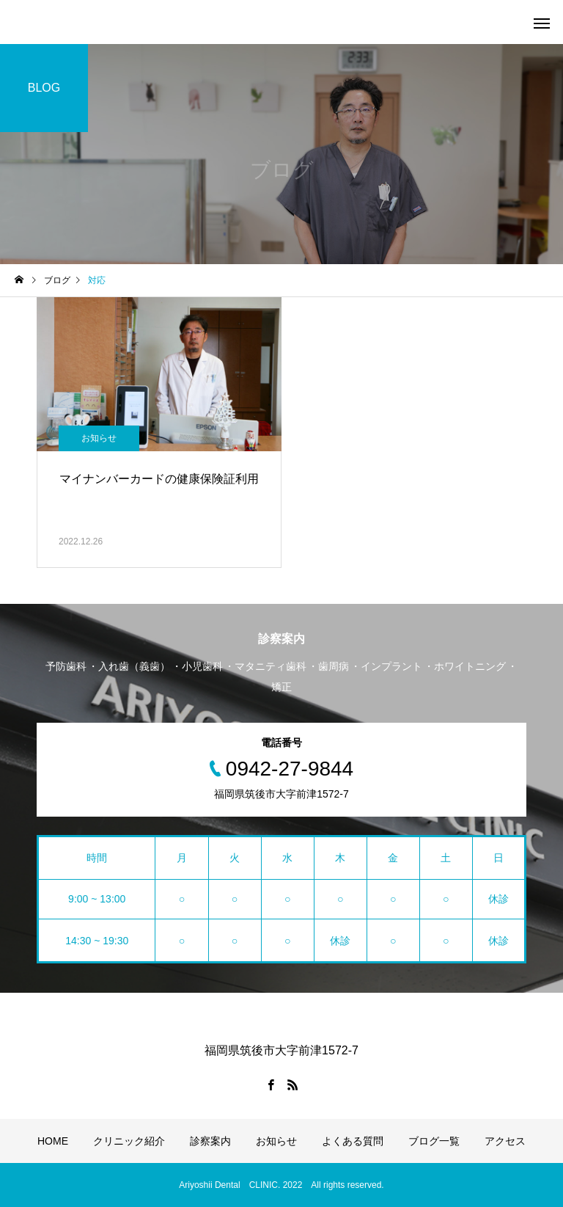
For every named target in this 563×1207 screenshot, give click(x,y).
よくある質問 (352, 1141)
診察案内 (210, 1141)
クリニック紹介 (129, 1141)
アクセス (505, 1141)
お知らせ (99, 438)
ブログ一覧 (434, 1141)
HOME (52, 1141)
